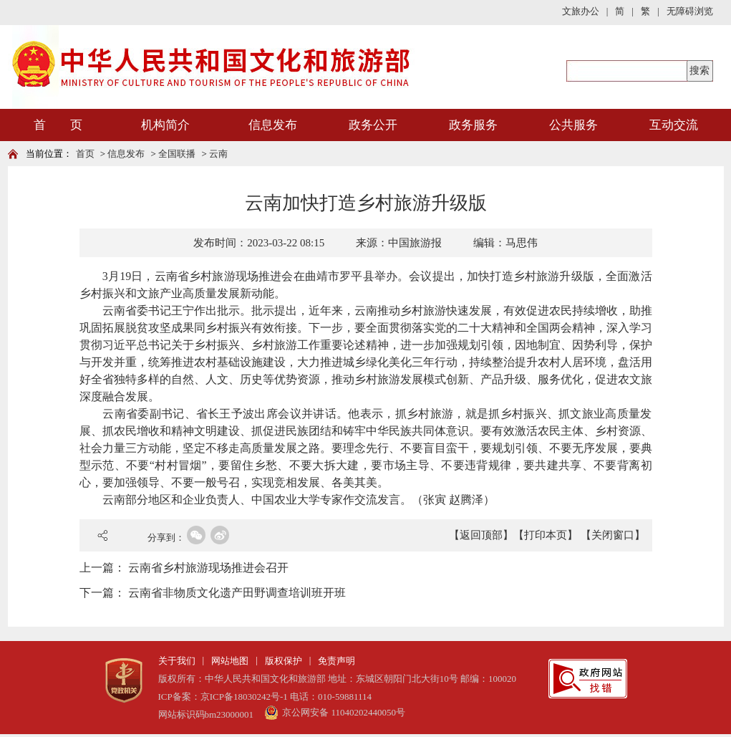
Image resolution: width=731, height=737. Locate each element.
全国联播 (176, 153)
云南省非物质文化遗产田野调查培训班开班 (237, 593)
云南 (218, 153)
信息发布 (272, 125)
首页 (85, 153)
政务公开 (373, 125)
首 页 (58, 125)
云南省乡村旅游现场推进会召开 (208, 568)
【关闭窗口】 (613, 535)
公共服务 (573, 125)
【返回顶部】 (481, 535)
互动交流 (673, 125)
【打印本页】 (545, 535)
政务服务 (473, 125)
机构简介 (165, 125)
